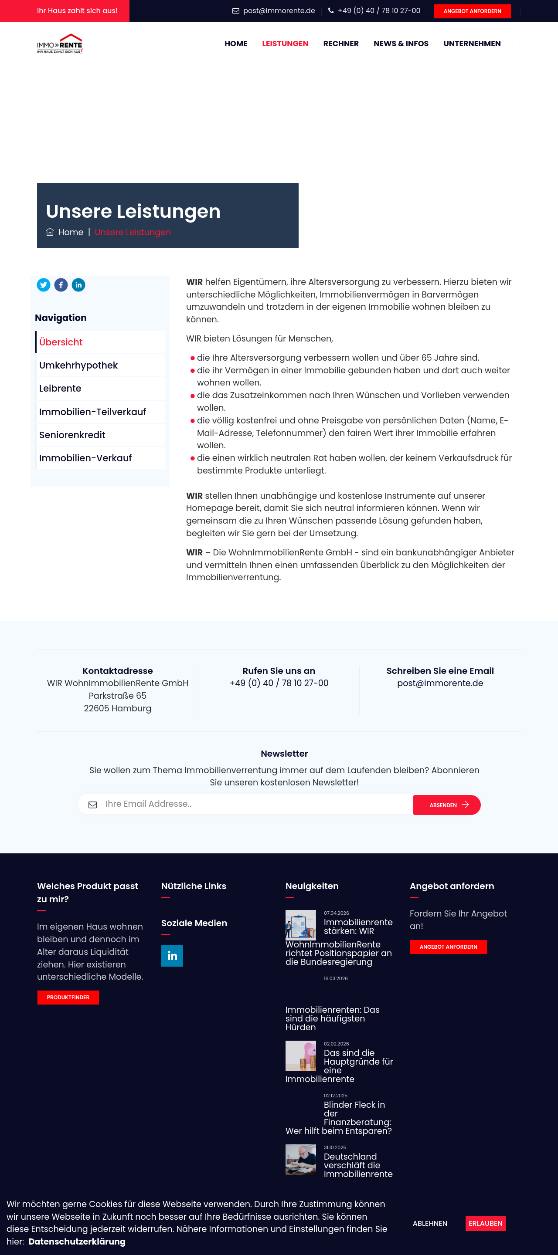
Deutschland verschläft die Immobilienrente (358, 1165)
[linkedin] (78, 285)
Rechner (341, 43)
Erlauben (486, 1223)
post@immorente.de (279, 11)
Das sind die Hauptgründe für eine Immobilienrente (339, 1066)
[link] (92, 997)
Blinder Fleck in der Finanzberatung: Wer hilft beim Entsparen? (339, 1118)
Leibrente (60, 388)
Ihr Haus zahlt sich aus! (77, 11)
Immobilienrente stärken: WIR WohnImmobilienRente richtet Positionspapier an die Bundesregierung (339, 942)
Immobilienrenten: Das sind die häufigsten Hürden (333, 1018)
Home (236, 43)
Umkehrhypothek (78, 365)
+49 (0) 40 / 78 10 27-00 (379, 11)
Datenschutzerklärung (77, 1242)
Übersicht (61, 342)
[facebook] (61, 285)
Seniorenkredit (72, 435)
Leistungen (285, 43)
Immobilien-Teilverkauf (92, 412)
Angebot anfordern (472, 11)
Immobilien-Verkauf (85, 458)
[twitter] (43, 285)
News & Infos (401, 43)
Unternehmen (472, 43)
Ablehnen (430, 1223)
